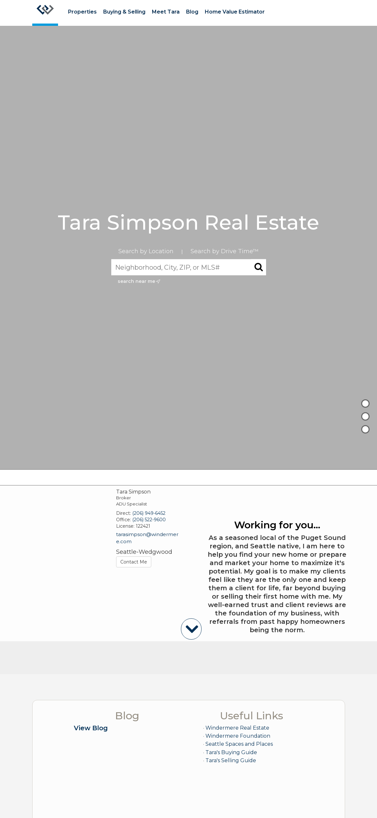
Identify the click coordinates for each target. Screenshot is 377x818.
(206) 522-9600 (149, 520)
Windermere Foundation (237, 736)
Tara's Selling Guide (230, 760)
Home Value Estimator (235, 12)
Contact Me (133, 562)
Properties (82, 12)
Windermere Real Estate (237, 728)
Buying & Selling (124, 12)
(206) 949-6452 (148, 513)
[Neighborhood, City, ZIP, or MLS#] (188, 267)
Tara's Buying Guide (231, 752)
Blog (192, 12)
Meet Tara (166, 12)
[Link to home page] (45, 13)
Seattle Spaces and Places (239, 744)
